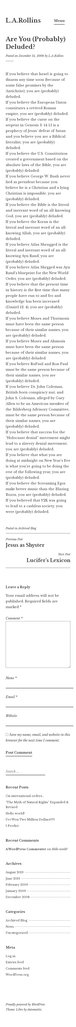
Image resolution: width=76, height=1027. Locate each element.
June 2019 (13, 878)
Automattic (34, 1009)
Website (11, 716)
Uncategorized (17, 933)
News (10, 927)
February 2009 (17, 884)
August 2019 (15, 872)
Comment (14, 618)
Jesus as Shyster (38, 542)
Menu (59, 21)
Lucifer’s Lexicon (38, 557)
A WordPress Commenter (26, 849)
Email (11, 697)
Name (11, 678)
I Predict (12, 826)
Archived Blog (27, 528)
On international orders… (25, 796)
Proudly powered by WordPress (25, 1004)
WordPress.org (17, 974)
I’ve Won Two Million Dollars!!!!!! (30, 819)
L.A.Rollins (23, 20)
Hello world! (15, 813)
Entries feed (15, 962)
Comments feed (17, 968)
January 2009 (16, 891)
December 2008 (18, 897)
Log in (10, 956)
